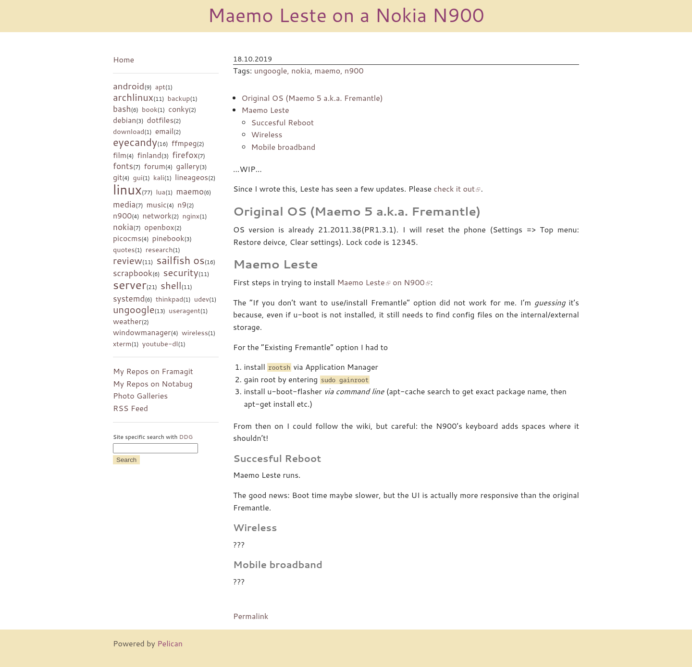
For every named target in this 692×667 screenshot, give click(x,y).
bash (122, 109)
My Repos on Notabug (153, 383)
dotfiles (160, 120)
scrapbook (132, 273)
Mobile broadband (283, 146)
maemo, (330, 70)
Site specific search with (153, 437)
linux (127, 189)
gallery (187, 166)
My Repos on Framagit (153, 370)
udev (201, 299)
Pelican (170, 643)
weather (127, 321)
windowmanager (142, 332)
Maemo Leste (265, 109)
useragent (184, 310)
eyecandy (135, 141)
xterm (122, 344)
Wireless (267, 134)
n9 (181, 204)
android (128, 86)
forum (154, 166)
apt (160, 87)
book (150, 109)
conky (178, 109)
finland (149, 155)
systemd (129, 298)
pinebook (168, 238)
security (180, 272)
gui (137, 177)
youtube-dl (160, 344)
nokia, (302, 70)
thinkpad (169, 299)
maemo (190, 191)
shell (171, 285)
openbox (159, 227)
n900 (122, 215)
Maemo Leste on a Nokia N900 (346, 14)
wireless (195, 332)
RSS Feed (130, 407)
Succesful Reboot (282, 122)
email (164, 131)
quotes (124, 249)
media (124, 204)
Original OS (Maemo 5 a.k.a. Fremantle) (312, 97)
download (128, 131)
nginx (190, 216)
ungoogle (134, 309)
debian (124, 120)
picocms (127, 238)
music (157, 204)
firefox (185, 155)
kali (158, 177)
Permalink (250, 615)
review (127, 260)
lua (160, 192)
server (129, 284)
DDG (186, 437)
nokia (123, 227)
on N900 (408, 282)
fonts (123, 166)
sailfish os (181, 260)
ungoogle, (273, 70)
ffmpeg (184, 143)
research (159, 249)
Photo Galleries (140, 395)
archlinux (133, 97)
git (117, 177)
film (119, 155)
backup (179, 98)
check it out (454, 188)
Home (123, 59)
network (157, 215)
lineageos (191, 177)
